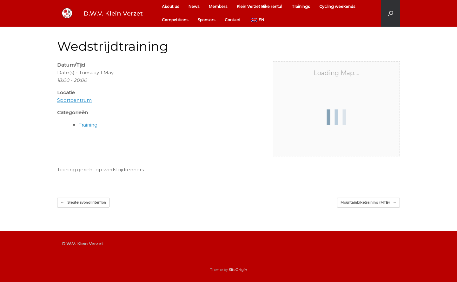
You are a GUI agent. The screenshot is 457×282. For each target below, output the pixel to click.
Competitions (175, 19)
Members (218, 6)
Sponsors (206, 19)
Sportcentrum (74, 100)
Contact (232, 19)
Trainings (301, 6)
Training (88, 125)
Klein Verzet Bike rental (259, 6)
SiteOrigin (238, 269)
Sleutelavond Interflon (83, 202)
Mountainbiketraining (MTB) (368, 202)
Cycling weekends (337, 6)
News (194, 6)
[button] (390, 13)
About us (170, 6)
